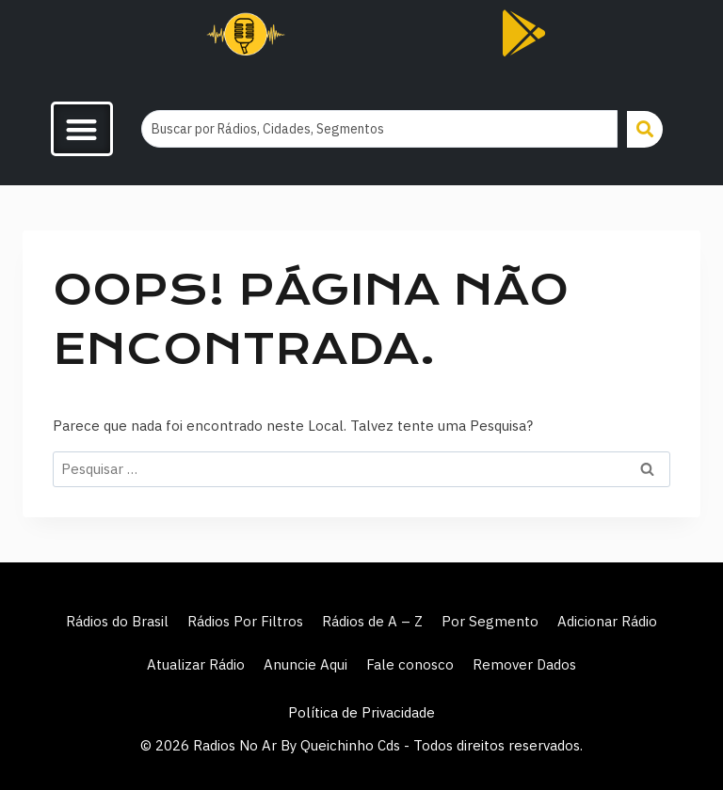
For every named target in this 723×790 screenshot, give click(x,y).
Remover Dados (524, 664)
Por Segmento (490, 621)
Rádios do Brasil (117, 621)
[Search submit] (645, 129)
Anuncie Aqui (305, 664)
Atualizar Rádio (196, 664)
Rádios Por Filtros (245, 621)
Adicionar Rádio (607, 621)
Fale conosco (410, 664)
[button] (82, 129)
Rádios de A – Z (372, 621)
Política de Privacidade (361, 712)
